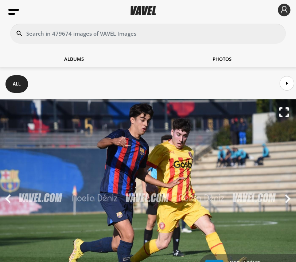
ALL (17, 84)
